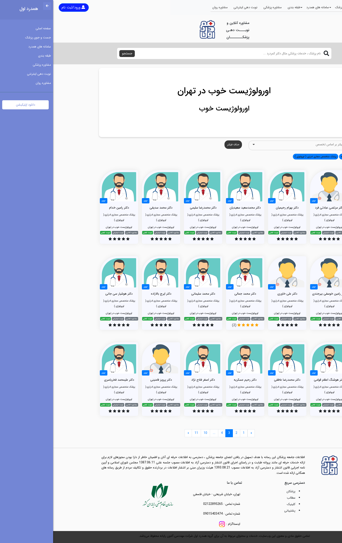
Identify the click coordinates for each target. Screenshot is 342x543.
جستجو (74, 53)
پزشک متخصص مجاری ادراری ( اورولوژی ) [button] (262, 156)
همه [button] (290, 156)
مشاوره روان (166, 7)
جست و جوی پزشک (295, 7)
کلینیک (238, 504)
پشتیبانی (236, 510)
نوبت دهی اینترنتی (192, 7)
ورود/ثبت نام (20, 7)
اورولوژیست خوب (171, 108)
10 (152, 433)
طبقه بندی (240, 7)
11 (143, 433)
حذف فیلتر (180, 144)
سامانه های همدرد (264, 7)
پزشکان (237, 491)
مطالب (238, 497)
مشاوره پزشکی (219, 7)
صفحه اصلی (321, 7)
